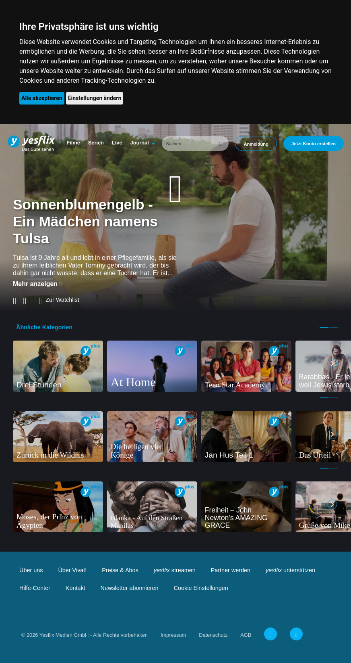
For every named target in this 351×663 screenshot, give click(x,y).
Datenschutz (213, 635)
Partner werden (230, 570)
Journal (139, 143)
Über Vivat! (72, 570)
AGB (245, 635)
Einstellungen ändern (95, 98)
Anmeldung (256, 144)
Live (117, 143)
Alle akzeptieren (41, 98)
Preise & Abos (120, 570)
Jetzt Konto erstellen (313, 143)
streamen (175, 570)
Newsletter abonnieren (130, 588)
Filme (73, 143)
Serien (96, 143)
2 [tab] (333, 327)
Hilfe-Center (34, 588)
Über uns (31, 570)
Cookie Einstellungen (201, 588)
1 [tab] (324, 327)
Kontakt (75, 588)
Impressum (173, 635)
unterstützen (290, 570)
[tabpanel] (58, 366)
